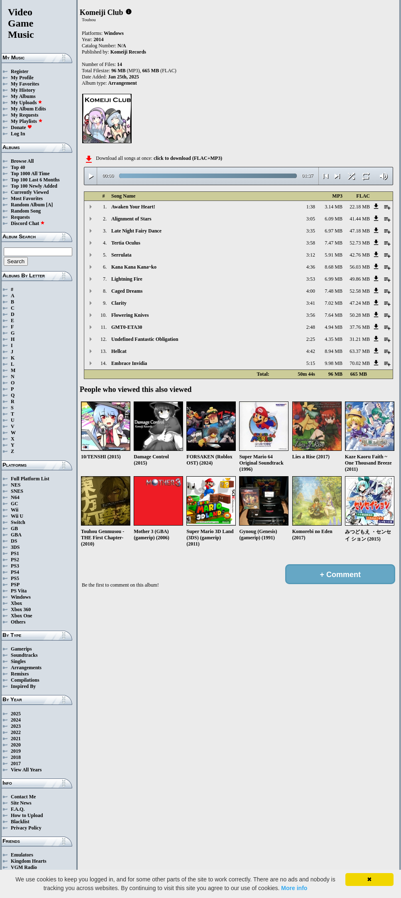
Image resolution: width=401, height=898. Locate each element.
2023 (16, 726)
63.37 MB (360, 351)
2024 (16, 720)
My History (23, 90)
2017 (16, 763)
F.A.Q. (17, 809)
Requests (20, 217)
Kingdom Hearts (28, 861)
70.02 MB (360, 363)
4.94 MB (333, 327)
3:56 (310, 315)
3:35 (310, 231)
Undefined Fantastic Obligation (144, 339)
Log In (18, 134)
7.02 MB (333, 303)
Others (18, 622)
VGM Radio (24, 867)
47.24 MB (360, 303)
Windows (21, 597)
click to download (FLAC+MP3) (188, 158)
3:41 (310, 303)
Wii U (17, 516)
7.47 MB (333, 243)
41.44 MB (360, 219)
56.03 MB (360, 267)
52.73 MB (360, 243)
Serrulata (121, 255)
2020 (16, 745)
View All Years (26, 770)
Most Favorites (27, 198)
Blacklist (20, 822)
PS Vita (19, 591)
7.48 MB (333, 291)
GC (14, 504)
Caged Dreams (126, 291)
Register (20, 71)
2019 (16, 751)
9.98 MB (333, 363)
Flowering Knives (130, 315)
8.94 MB (333, 351)
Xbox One (21, 616)
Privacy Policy (26, 828)
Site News (21, 803)
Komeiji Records (128, 52)
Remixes (20, 674)
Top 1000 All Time (30, 173)
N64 (15, 497)
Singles (18, 661)
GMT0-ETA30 (126, 327)
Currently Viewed (30, 192)
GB (14, 528)
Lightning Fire (126, 279)
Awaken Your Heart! (133, 207)
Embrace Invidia (129, 363)
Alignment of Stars (131, 219)
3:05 (310, 219)
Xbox (16, 603)
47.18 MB (360, 231)
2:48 (310, 327)
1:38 (310, 207)
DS (14, 541)
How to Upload (27, 815)
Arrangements (26, 667)
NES (15, 485)
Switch (18, 522)
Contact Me (23, 797)
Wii (14, 510)
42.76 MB (360, 255)
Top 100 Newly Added (34, 186)
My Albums (23, 96)
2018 (16, 757)
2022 (16, 732)
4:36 (310, 267)
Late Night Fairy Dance (136, 231)
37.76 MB (360, 327)
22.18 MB (360, 207)
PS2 (15, 560)
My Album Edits (28, 109)
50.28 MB (360, 315)
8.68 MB (333, 267)
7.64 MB (333, 315)
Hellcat (119, 351)
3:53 (310, 279)
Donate (21, 127)
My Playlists (27, 121)
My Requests (24, 115)
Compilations (25, 680)
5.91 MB (333, 255)
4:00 (310, 291)
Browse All (22, 161)
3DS (15, 547)
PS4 (15, 572)
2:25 (310, 339)
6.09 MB (333, 219)
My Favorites (25, 84)
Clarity (119, 303)
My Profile (22, 78)
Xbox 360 (21, 609)
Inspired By (23, 686)
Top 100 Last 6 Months (35, 180)
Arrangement (122, 83)
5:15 (310, 363)
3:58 (310, 243)
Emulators (22, 855)
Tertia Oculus (125, 243)
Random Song (26, 211)
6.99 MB (333, 279)
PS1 (15, 553)
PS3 (15, 566)
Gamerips (21, 649)
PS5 (15, 578)
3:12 (310, 255)
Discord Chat (28, 223)
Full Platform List (30, 479)
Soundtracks (24, 655)
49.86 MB (360, 279)
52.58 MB (360, 291)
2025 (16, 714)
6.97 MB (333, 231)
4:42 (310, 351)
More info (294, 888)
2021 (16, 738)
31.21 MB (360, 339)
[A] (49, 205)
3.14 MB (333, 207)
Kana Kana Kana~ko (133, 267)
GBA (16, 535)
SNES (17, 491)
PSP (15, 584)
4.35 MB (333, 339)
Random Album (28, 205)
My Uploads (26, 102)
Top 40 (18, 167)
